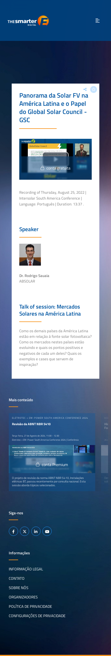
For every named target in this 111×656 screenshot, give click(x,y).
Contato (17, 578)
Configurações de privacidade (37, 616)
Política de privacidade (30, 606)
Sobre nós (18, 588)
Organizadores (23, 597)
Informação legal (26, 569)
